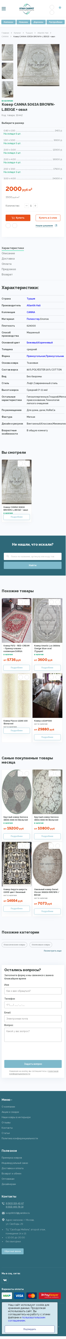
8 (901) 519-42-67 (15, 1203)
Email (7, 1012)
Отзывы (6, 1122)
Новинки (23, 22)
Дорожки (38, 22)
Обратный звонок (12, 1251)
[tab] (33, 249)
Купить (20, 217)
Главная (5, 33)
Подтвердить (29, 1329)
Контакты (7, 1128)
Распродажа (55, 22)
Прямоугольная (36, 356)
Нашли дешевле (44, 226)
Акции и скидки (10, 1112)
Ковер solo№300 (43, 721)
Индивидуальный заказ (15, 1163)
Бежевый (32, 342)
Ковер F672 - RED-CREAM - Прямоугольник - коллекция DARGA (16, 648)
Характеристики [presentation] (13, 248)
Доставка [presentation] (8, 258)
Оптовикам (8, 1179)
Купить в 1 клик (48, 217)
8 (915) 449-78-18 (14, 1206)
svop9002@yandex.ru (18, 1213)
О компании (8, 1106)
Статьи (6, 1133)
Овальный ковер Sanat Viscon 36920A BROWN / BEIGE (46, 892)
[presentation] (29, 1049)
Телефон (9, 998)
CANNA (5, 36)
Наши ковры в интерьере (16, 1117)
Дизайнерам (9, 1184)
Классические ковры (14, 945)
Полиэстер (33, 319)
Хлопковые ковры (41, 945)
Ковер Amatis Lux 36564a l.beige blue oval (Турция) (47, 648)
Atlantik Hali (42, 33)
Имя (6, 985)
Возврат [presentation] (7, 274)
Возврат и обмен (11, 1173)
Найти (32, 565)
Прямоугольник (55, 356)
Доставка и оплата (12, 1168)
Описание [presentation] (8, 253)
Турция (29, 33)
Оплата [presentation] (7, 263)
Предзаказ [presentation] (9, 269)
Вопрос (8, 1025)
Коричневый (45, 342)
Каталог (8, 22)
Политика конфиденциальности (20, 1138)
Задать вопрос (33, 1064)
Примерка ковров (12, 1157)
